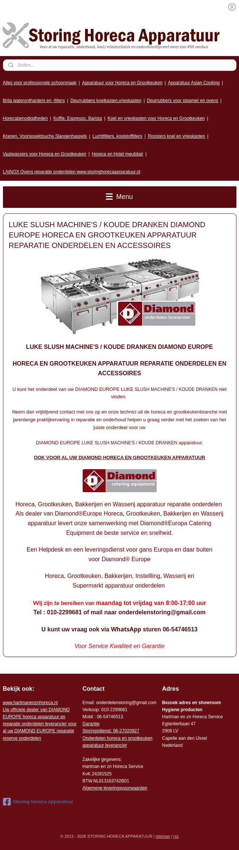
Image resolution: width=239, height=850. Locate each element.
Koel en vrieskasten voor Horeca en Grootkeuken (156, 118)
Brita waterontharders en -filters (34, 100)
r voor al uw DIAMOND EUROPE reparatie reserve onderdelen (40, 724)
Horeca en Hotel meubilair (117, 154)
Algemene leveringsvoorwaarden (114, 788)
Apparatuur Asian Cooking (193, 82)
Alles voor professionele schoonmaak (40, 82)
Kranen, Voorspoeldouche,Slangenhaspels (45, 136)
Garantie (90, 723)
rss (176, 836)
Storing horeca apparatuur (38, 801)
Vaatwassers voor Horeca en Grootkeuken (44, 154)
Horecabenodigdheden (25, 118)
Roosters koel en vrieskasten (176, 136)
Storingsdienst (96, 730)
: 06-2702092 (124, 730)
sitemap (163, 836)
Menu (119, 196)
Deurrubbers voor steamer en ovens (182, 100)
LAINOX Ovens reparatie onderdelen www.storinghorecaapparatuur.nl (71, 171)
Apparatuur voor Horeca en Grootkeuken (122, 82)
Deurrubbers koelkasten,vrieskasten (105, 100)
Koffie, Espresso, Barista (77, 118)
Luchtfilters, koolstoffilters (117, 136)
